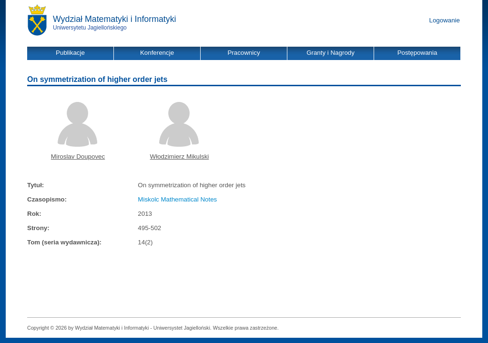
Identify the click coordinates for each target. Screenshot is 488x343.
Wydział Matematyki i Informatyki (114, 19)
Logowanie (444, 20)
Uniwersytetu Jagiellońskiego (90, 27)
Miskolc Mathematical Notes (177, 199)
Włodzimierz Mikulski (179, 156)
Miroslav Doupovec (78, 156)
